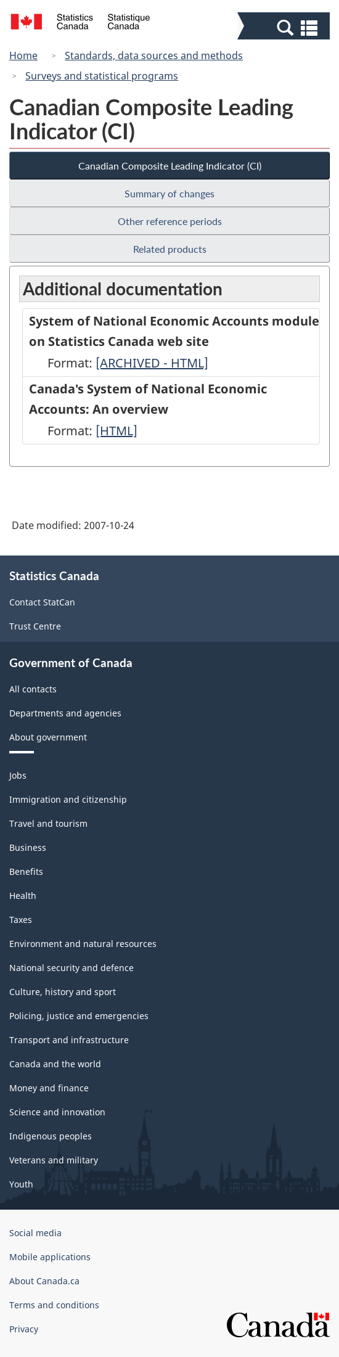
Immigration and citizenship (68, 799)
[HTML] (116, 430)
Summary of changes (169, 193)
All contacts (33, 689)
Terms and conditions (54, 1305)
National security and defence (71, 968)
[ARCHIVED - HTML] (152, 363)
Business (27, 847)
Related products (169, 249)
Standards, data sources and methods (154, 55)
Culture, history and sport (62, 992)
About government (48, 737)
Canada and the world (55, 1064)
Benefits (26, 871)
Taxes (20, 919)
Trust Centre (35, 626)
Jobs (18, 775)
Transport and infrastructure (69, 1040)
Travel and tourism (48, 823)
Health (22, 895)
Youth (21, 1184)
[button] (285, 27)
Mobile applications (50, 1257)
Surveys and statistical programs (101, 76)
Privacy (23, 1329)
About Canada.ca (44, 1281)
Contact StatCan (42, 602)
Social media (35, 1233)
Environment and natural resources (83, 943)
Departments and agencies (65, 713)
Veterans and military (53, 1160)
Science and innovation (57, 1112)
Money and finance (49, 1088)
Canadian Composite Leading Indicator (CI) (169, 165)
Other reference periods (170, 221)
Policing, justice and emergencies (79, 1016)
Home (23, 55)
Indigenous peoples (50, 1136)
